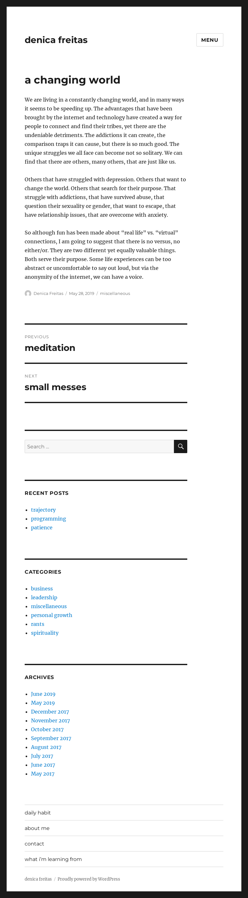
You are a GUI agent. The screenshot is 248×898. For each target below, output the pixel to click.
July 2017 (42, 756)
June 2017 (43, 765)
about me (37, 828)
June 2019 (43, 694)
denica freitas (56, 39)
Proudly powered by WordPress (89, 879)
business (42, 588)
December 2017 (50, 711)
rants (37, 624)
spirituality (45, 633)
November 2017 (50, 720)
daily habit (38, 813)
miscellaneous (115, 293)
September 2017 (51, 738)
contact (34, 844)
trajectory (43, 510)
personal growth (51, 615)
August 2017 (46, 747)
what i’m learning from (53, 859)
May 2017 (42, 773)
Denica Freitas (48, 293)
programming (48, 518)
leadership (44, 597)
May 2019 (43, 703)
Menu (210, 40)
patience (42, 527)
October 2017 (47, 729)
